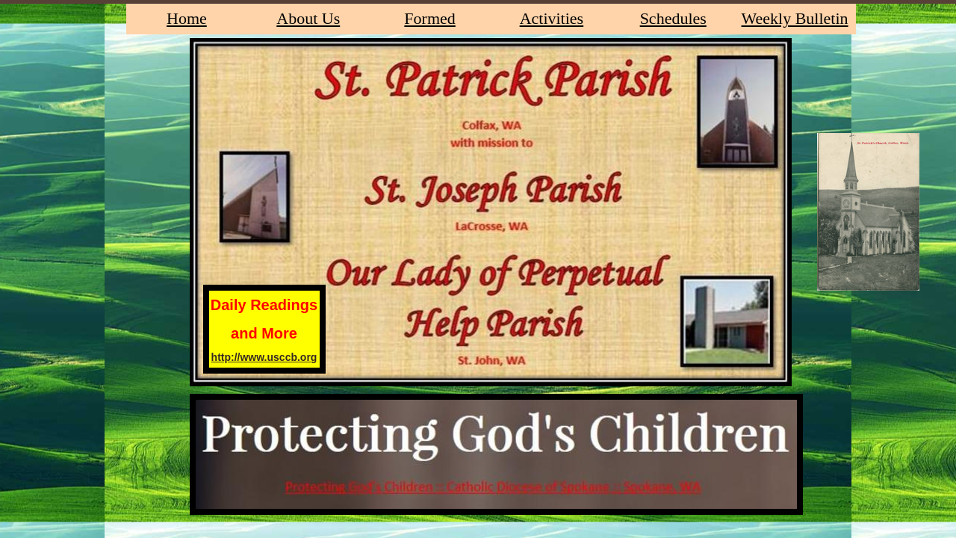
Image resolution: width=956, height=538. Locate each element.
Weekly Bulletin (795, 18)
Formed (429, 18)
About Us (308, 18)
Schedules (673, 18)
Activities (552, 18)
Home (187, 18)
